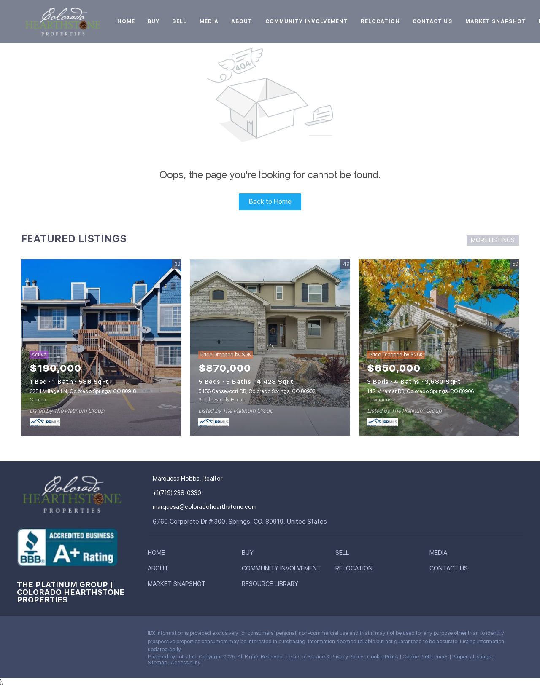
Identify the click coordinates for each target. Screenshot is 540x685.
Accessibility (185, 663)
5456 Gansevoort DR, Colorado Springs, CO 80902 (257, 391)
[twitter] (57, 635)
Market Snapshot (495, 21)
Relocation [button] (380, 21)
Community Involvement (306, 21)
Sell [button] (179, 21)
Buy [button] (153, 21)
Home (126, 21)
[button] (158, 554)
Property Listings (471, 657)
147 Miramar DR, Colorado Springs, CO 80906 (420, 391)
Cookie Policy (383, 657)
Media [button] (209, 21)
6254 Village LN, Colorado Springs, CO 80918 (83, 391)
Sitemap (157, 663)
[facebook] (23, 635)
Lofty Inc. (186, 657)
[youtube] (90, 635)
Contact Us (433, 21)
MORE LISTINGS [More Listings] (493, 240)
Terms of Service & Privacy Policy (324, 657)
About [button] (242, 21)
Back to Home (270, 202)
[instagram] (74, 635)
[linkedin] (40, 635)
